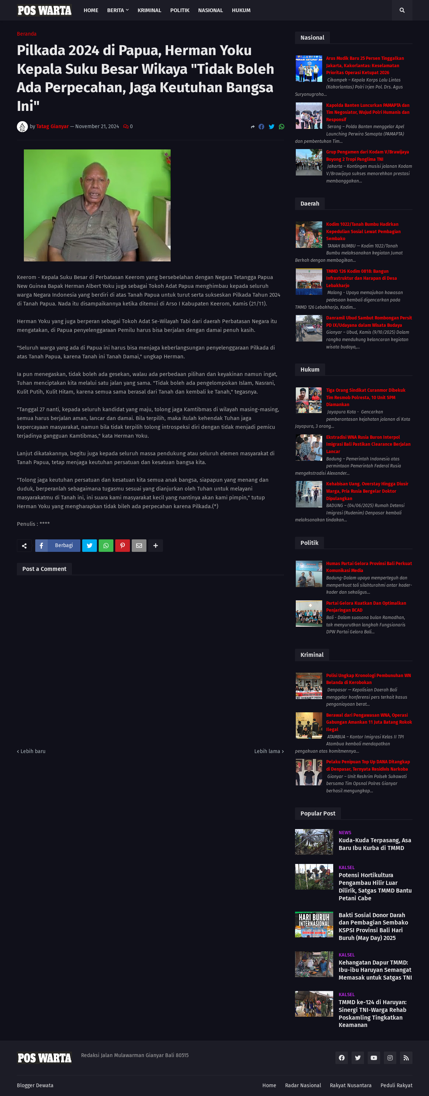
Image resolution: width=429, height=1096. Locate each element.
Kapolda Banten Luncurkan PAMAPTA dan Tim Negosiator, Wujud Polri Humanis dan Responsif (368, 112)
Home (269, 1085)
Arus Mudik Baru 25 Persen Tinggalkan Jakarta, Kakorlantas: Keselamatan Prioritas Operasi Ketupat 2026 (365, 65)
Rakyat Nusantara (351, 1085)
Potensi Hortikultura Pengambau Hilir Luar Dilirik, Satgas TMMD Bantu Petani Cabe (375, 886)
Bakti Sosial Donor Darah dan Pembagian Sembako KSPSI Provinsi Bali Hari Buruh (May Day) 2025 (373, 926)
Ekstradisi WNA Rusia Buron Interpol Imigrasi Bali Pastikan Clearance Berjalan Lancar (368, 444)
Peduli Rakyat (396, 1085)
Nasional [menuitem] (210, 10)
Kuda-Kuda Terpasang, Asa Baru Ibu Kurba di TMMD (375, 844)
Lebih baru (33, 751)
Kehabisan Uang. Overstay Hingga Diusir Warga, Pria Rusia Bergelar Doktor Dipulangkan (367, 491)
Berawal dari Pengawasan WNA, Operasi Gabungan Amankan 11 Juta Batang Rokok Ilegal (369, 722)
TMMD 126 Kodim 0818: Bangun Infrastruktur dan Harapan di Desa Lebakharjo (361, 278)
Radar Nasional (303, 1085)
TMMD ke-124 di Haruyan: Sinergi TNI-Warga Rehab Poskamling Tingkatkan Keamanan (373, 1013)
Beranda (27, 34)
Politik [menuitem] (179, 10)
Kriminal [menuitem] (149, 10)
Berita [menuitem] (115, 10)
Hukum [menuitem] (241, 10)
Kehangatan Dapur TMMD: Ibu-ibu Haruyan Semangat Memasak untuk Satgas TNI (375, 970)
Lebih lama (267, 751)
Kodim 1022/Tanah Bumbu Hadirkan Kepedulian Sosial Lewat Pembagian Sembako (363, 231)
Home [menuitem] (91, 10)
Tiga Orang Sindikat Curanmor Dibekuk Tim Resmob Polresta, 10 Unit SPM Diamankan (366, 397)
